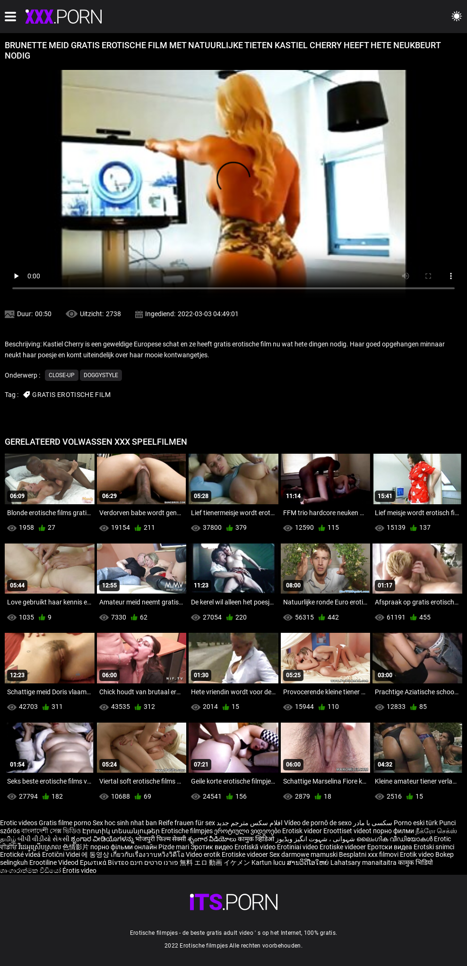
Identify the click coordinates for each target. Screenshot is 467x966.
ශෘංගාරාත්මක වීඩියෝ (31, 870)
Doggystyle (101, 375)
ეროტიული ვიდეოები (248, 831)
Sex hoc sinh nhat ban (125, 823)
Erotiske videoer (343, 847)
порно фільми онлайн (123, 847)
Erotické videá (21, 854)
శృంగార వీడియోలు (213, 839)
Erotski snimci (434, 847)
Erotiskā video (255, 847)
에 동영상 (96, 854)
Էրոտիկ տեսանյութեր (121, 831)
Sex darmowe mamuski (303, 854)
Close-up (62, 375)
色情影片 (76, 847)
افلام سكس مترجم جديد (249, 823)
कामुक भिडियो (415, 862)
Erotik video (417, 854)
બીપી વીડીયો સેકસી (43, 839)
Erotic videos (19, 823)
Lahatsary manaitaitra (364, 862)
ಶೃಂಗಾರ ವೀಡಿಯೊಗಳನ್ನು (103, 839)
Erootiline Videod (54, 862)
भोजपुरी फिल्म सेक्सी (160, 839)
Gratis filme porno (65, 823)
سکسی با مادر (372, 823)
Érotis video (79, 870)
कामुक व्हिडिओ (257, 839)
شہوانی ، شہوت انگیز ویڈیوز (316, 839)
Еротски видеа (390, 847)
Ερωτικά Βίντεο (105, 862)
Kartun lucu (269, 862)
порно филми (393, 831)
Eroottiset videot (348, 831)
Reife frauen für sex (186, 823)
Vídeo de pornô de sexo (318, 823)
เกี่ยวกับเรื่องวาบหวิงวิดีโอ (148, 854)
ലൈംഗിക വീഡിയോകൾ (395, 839)
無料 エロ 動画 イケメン (215, 862)
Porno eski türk (416, 823)
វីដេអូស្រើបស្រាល (40, 847)
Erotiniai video (298, 847)
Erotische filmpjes (187, 831)
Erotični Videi (61, 854)
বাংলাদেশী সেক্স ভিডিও (51, 831)
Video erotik (204, 854)
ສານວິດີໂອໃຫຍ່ (308, 862)
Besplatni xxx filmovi (368, 854)
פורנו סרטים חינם (154, 862)
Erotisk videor (302, 831)
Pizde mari (173, 847)
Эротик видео (212, 847)
